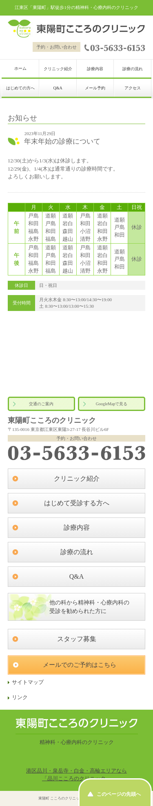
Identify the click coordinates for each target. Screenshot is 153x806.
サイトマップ (28, 682)
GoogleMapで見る (112, 404)
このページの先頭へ (119, 794)
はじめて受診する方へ (76, 503)
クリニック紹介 (58, 69)
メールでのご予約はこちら (79, 665)
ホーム (20, 68)
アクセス (132, 88)
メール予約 (95, 88)
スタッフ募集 (76, 638)
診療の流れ (132, 69)
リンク (20, 697)
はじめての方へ (20, 88)
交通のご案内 (41, 404)
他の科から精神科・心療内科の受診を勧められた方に (89, 607)
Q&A (57, 88)
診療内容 (95, 69)
